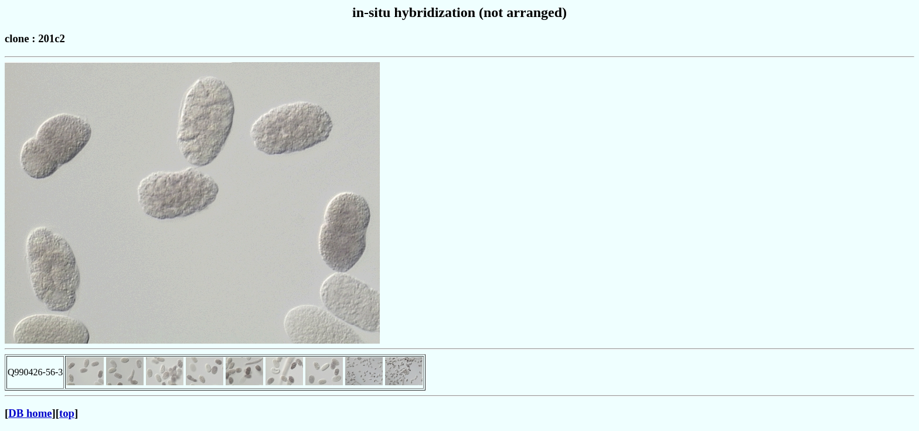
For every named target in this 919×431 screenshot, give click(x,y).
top (66, 413)
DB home (30, 413)
